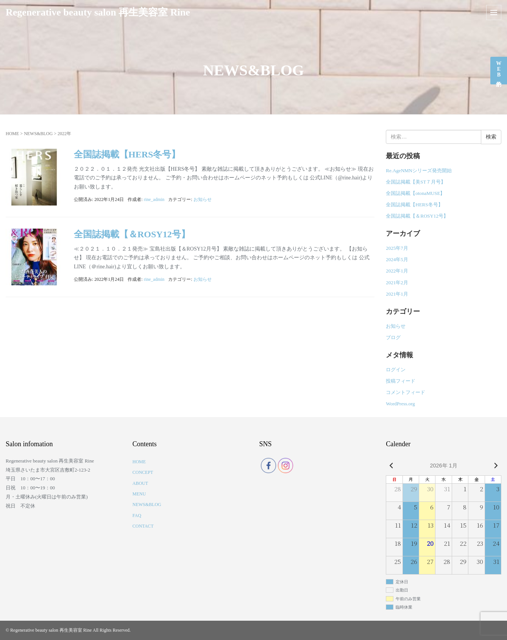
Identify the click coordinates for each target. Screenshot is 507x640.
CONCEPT (143, 472)
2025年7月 (397, 248)
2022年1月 (397, 271)
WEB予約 (499, 69)
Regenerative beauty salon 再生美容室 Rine (98, 12)
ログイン (396, 369)
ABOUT (140, 483)
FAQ (137, 515)
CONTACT (143, 526)
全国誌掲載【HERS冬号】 (127, 154)
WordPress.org (400, 403)
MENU (139, 494)
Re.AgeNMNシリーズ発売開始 (419, 170)
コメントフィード (405, 392)
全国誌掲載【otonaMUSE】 (415, 193)
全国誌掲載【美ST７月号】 (416, 182)
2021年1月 (397, 294)
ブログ (393, 337)
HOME (12, 133)
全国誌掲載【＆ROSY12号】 (132, 234)
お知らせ (202, 199)
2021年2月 (397, 282)
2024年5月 (397, 259)
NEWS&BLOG (38, 133)
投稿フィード (400, 381)
